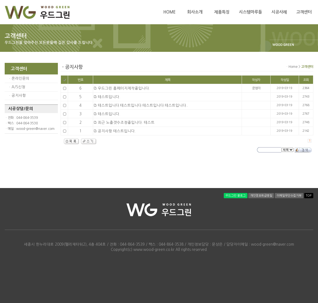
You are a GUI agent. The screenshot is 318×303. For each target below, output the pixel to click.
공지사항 (19, 95)
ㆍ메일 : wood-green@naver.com (30, 128)
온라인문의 (20, 78)
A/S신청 (18, 87)
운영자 (256, 88)
